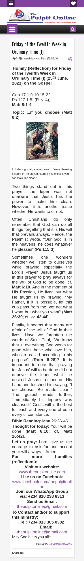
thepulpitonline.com (60, 543)
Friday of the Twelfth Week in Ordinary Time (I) (39, 47)
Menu (11, 3)
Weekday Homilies (35, 58)
